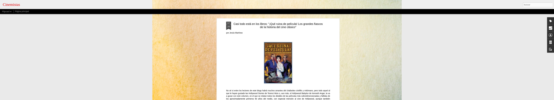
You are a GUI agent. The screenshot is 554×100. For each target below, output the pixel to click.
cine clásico (288, 56)
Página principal (22, 11)
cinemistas (293, 53)
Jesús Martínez (300, 56)
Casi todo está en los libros (270, 56)
